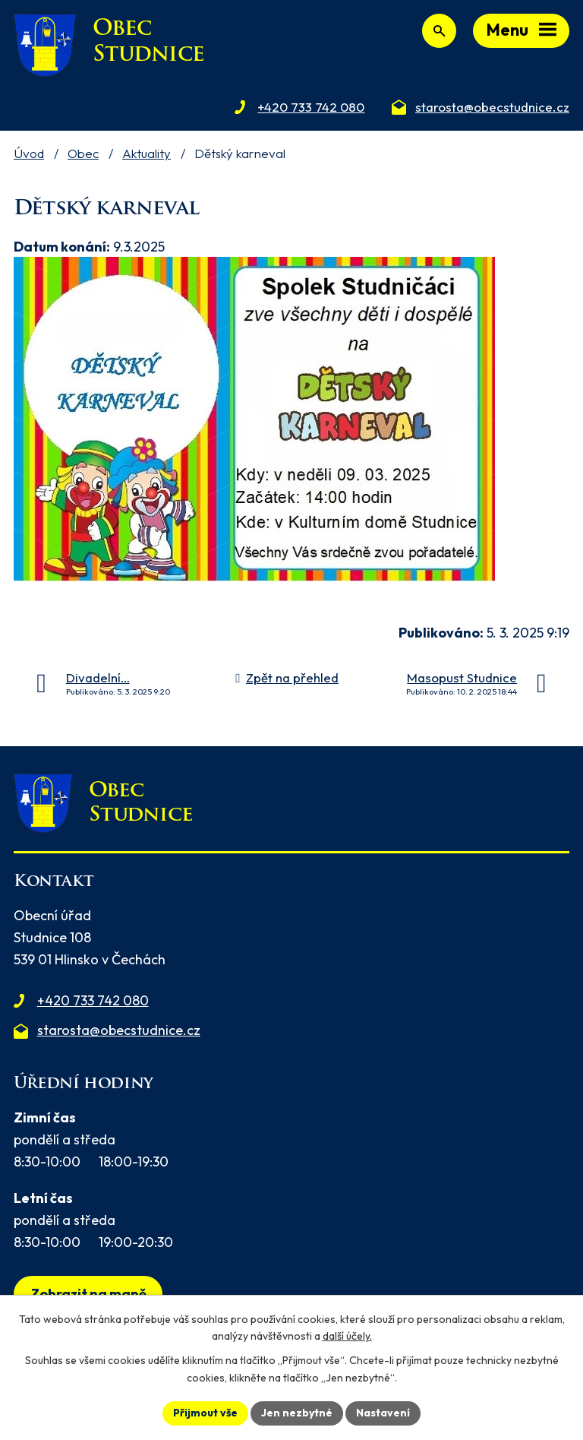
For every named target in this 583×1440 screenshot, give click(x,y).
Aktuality (146, 153)
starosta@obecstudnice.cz (118, 1030)
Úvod (29, 153)
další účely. (347, 1336)
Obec (83, 153)
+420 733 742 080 (93, 1000)
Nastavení (383, 1412)
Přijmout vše (205, 1412)
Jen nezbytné (296, 1412)
